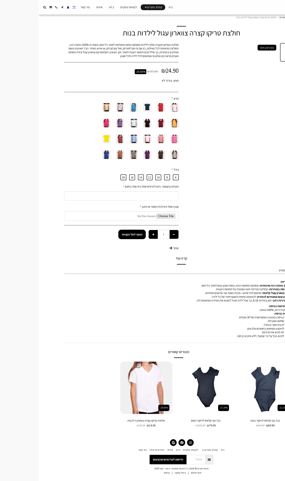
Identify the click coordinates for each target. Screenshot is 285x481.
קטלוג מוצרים (247, 17)
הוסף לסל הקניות (93, 234)
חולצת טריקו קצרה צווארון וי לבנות (107, 420)
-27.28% (185, 407)
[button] (23, 7)
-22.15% (244, 407)
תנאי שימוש (157, 472)
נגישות (128, 472)
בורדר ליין (128, 80)
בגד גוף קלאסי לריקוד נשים (167, 420)
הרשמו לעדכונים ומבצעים (129, 459)
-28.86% (125, 407)
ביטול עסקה (141, 472)
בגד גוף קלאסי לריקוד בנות (226, 420)
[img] (226, 388)
